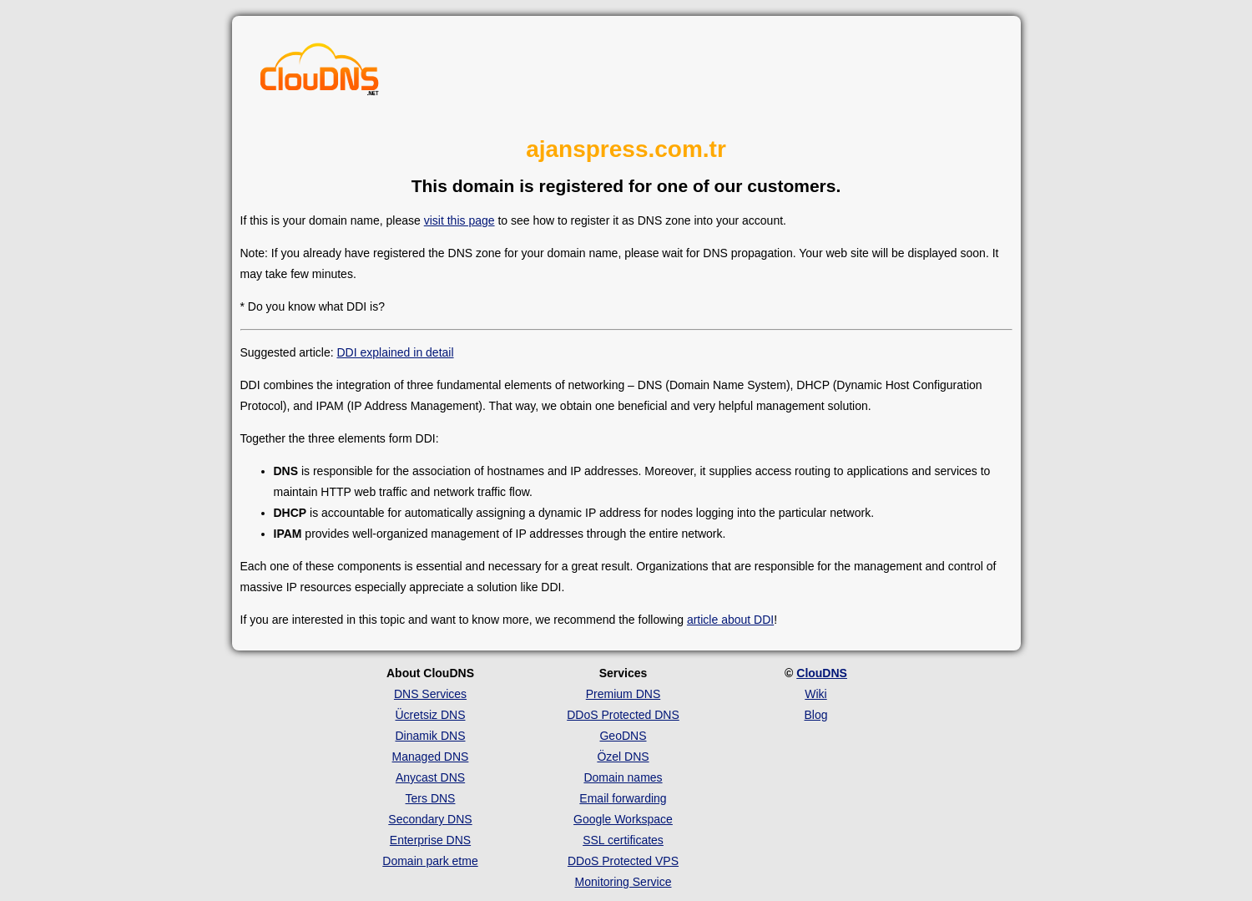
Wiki (815, 694)
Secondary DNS (430, 819)
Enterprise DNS (430, 840)
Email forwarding (622, 798)
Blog (815, 714)
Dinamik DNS (430, 735)
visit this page (459, 220)
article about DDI (730, 619)
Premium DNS (623, 694)
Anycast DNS (430, 777)
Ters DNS (431, 798)
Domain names (622, 777)
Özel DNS (623, 756)
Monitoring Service (623, 881)
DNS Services (430, 694)
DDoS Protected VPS (623, 861)
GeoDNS (622, 735)
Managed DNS (430, 756)
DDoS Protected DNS (623, 714)
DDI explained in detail (394, 352)
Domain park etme (429, 861)
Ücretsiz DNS (430, 714)
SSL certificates (623, 840)
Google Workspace (623, 819)
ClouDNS (821, 673)
